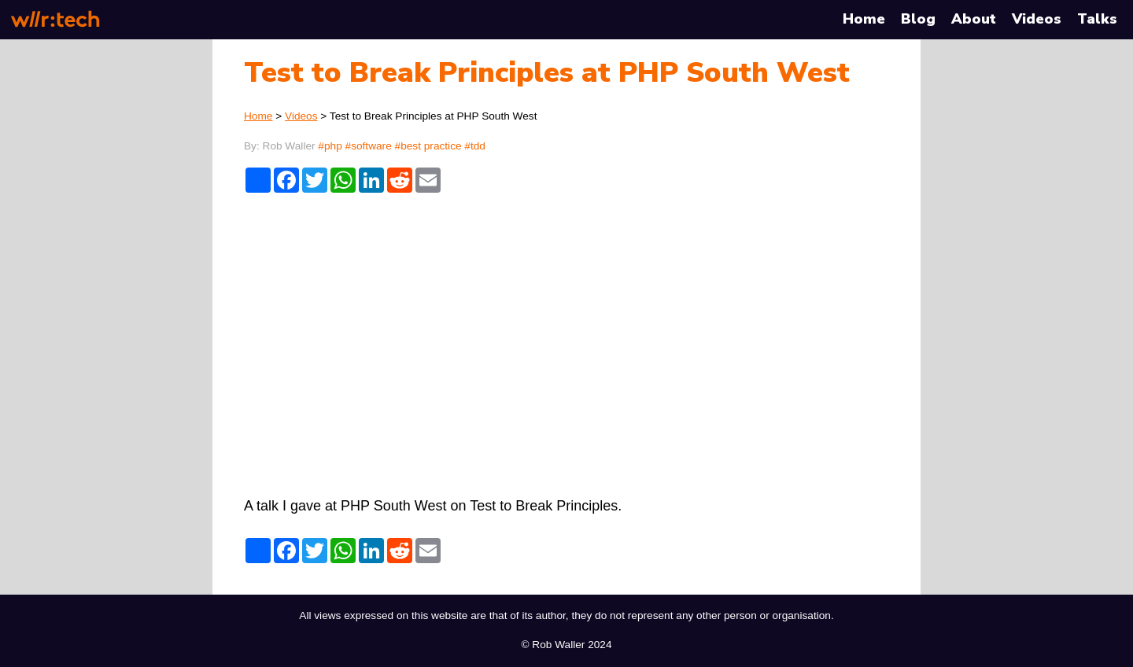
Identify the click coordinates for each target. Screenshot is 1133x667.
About (973, 18)
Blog (918, 18)
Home (864, 18)
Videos (1036, 18)
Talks (1097, 18)
